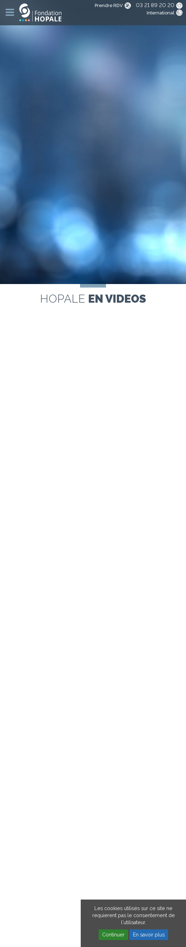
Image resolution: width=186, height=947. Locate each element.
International (160, 13)
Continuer (113, 935)
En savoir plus (149, 935)
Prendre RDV (109, 5)
